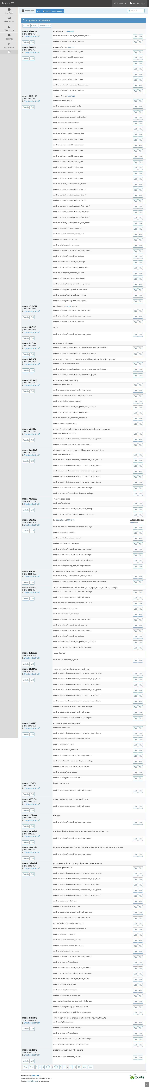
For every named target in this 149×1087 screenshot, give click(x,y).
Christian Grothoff (32, 36)
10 (64, 1067)
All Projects (120, 3)
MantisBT (36, 1075)
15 (70, 1067)
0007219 (70, 520)
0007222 (70, 31)
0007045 (71, 96)
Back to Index (45, 25)
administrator (32, 1081)
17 (79, 1067)
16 (75, 1067)
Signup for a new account (53, 11)
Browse (34, 25)
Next (84, 1067)
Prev (32, 1067)
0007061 (67, 306)
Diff (32, 42)
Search (26, 25)
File (140, 36)
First (25, 1067)
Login (39, 11)
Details (26, 42)
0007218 (59, 520)
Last (90, 1067)
